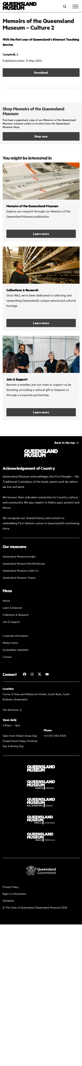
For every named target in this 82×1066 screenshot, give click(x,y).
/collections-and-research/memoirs (41, 202)
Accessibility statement (15, 649)
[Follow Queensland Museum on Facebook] (24, 674)
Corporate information (15, 635)
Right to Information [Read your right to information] (14, 893)
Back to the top (64, 442)
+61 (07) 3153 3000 (55, 735)
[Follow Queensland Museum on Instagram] (32, 674)
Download (41, 72)
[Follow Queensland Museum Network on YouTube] (47, 674)
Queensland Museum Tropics (19, 577)
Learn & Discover (12, 607)
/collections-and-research (41, 289)
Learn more (41, 234)
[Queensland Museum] (20, 6)
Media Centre (10, 642)
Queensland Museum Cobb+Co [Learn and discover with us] (20, 570)
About (6, 600)
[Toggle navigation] (75, 6)
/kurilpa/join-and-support (41, 378)
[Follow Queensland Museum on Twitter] (39, 674)
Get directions (11, 709)
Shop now (41, 136)
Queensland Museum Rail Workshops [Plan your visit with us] (24, 563)
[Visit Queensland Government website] (41, 870)
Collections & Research (15, 614)
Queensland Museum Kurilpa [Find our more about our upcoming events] (19, 556)
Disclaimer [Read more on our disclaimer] (8, 900)
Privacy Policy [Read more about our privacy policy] (10, 886)
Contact (7, 656)
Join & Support (11, 621)
